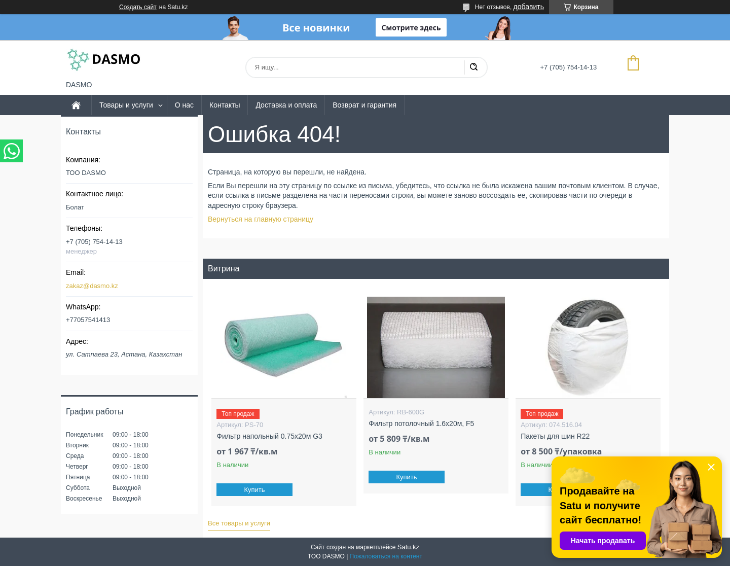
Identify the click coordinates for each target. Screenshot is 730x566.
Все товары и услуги (239, 523)
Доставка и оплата (286, 105)
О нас (184, 105)
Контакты (224, 105)
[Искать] (473, 67)
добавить (529, 7)
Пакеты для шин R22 (555, 436)
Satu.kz (408, 547)
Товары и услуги (126, 105)
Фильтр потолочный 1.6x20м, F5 (421, 423)
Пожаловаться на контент (386, 556)
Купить (254, 489)
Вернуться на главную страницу (260, 219)
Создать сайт (138, 7)
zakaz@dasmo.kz (92, 286)
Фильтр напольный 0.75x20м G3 (269, 436)
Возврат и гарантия (364, 105)
